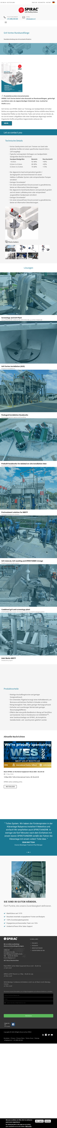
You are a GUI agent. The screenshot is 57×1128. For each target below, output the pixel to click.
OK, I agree (39, 1121)
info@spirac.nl (11, 958)
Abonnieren (28, 1016)
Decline (47, 1121)
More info (28, 1126)
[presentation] (18, 1009)
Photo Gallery (13, 242)
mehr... (6, 123)
